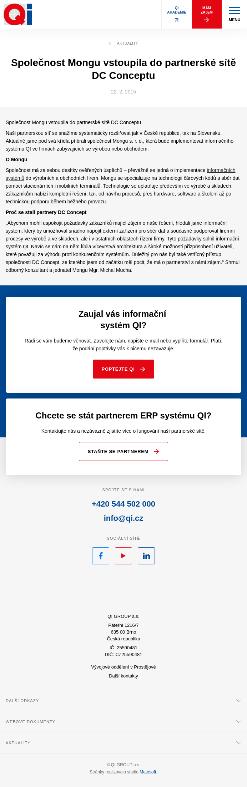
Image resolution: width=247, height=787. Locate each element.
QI (29, 149)
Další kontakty (123, 676)
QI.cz (123, 590)
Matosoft (148, 772)
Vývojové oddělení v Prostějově (123, 667)
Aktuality (123, 43)
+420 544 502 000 (123, 503)
